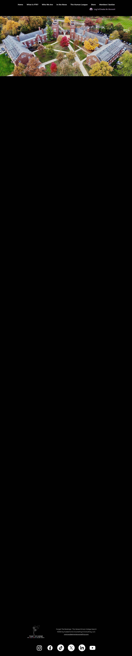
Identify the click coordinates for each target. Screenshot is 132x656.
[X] (71, 647)
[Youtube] (92, 647)
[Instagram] (39, 647)
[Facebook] (50, 647)
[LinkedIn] (81, 647)
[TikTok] (60, 647)
